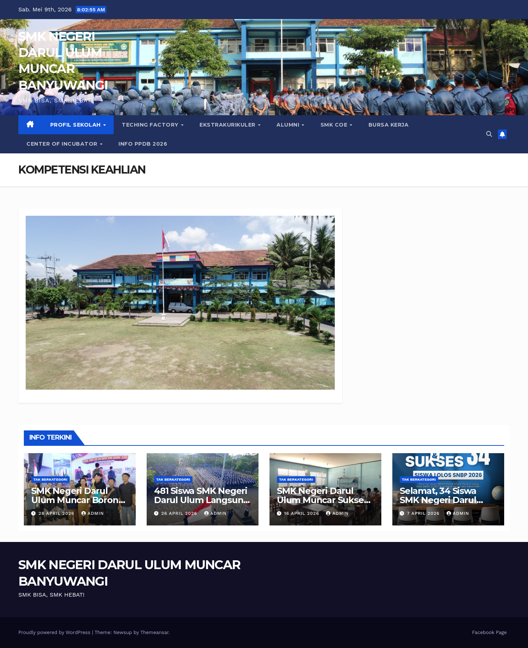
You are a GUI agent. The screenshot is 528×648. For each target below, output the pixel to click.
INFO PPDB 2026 (142, 144)
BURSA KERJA (388, 124)
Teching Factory (151, 124)
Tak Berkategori (50, 479)
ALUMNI (288, 124)
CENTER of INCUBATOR (62, 144)
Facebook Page (489, 632)
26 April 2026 (180, 513)
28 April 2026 (57, 513)
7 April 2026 (424, 513)
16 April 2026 (302, 513)
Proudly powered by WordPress (55, 632)
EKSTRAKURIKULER (228, 124)
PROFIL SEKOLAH (76, 124)
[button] (489, 134)
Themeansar (154, 632)
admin (92, 513)
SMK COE (334, 124)
